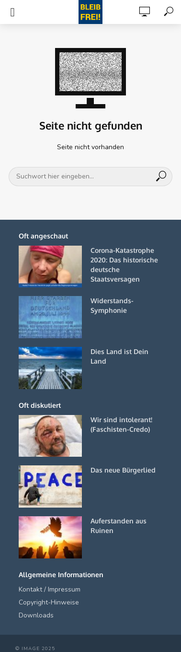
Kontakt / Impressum (49, 589)
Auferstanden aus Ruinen (118, 525)
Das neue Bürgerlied (123, 470)
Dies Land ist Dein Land (119, 356)
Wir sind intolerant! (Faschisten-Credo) (121, 424)
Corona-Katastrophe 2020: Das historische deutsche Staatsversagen (124, 264)
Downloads (36, 615)
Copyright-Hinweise (49, 602)
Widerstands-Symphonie (112, 305)
